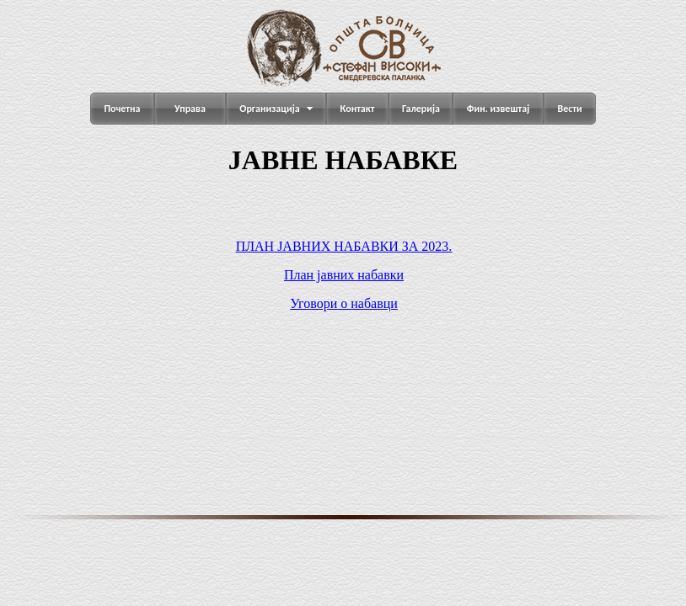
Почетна (122, 108)
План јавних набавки (344, 275)
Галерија (421, 108)
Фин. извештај (498, 108)
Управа (190, 108)
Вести (569, 108)
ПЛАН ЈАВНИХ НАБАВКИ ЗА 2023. (344, 246)
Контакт (357, 108)
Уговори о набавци (344, 303)
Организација (269, 108)
